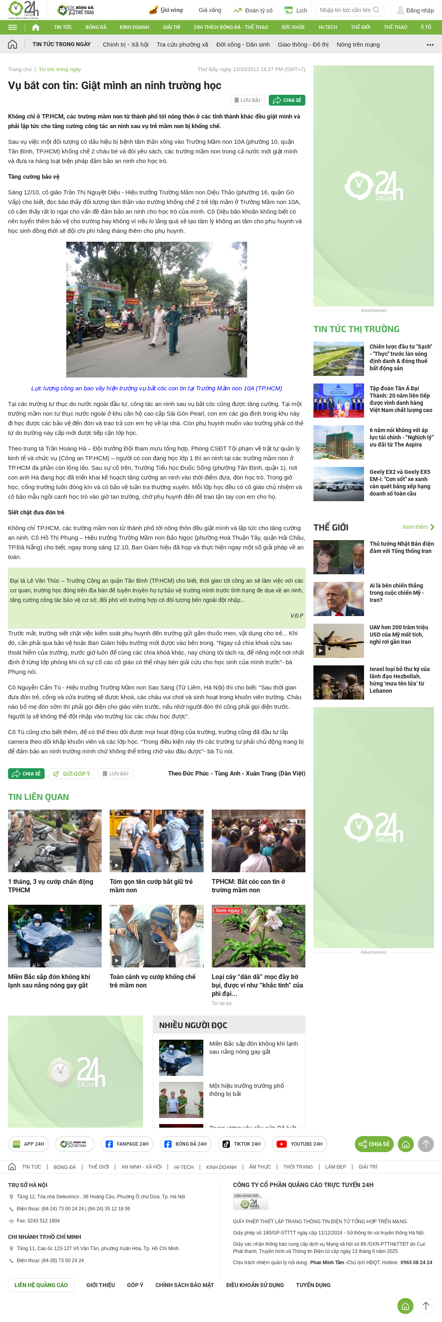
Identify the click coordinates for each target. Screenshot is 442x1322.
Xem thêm (415, 527)
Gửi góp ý (71, 774)
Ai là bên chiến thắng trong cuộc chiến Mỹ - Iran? (397, 592)
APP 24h (28, 1144)
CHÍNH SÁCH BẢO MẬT (185, 1285)
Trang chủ (20, 69)
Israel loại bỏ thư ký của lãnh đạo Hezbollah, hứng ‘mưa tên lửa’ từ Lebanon (400, 680)
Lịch (295, 10)
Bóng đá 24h (185, 1144)
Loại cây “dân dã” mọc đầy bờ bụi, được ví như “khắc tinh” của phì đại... (257, 985)
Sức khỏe (293, 27)
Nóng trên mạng (358, 44)
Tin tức (63, 27)
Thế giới (360, 27)
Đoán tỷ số (252, 10)
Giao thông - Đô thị (303, 44)
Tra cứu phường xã (183, 44)
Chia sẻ (292, 100)
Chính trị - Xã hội (126, 44)
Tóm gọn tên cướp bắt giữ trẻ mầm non (151, 886)
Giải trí (171, 27)
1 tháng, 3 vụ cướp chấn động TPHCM (50, 886)
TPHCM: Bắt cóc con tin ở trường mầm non (248, 886)
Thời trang (298, 1167)
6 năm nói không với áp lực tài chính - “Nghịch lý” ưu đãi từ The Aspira (402, 437)
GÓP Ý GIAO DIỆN (23, 1311)
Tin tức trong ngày (62, 44)
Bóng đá (96, 27)
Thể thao (395, 27)
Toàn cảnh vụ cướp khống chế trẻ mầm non (153, 981)
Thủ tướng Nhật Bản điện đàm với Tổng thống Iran (402, 547)
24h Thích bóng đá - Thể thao (231, 27)
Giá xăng (210, 10)
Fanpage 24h (127, 1144)
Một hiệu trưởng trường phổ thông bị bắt (246, 1089)
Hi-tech (328, 27)
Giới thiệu (100, 1285)
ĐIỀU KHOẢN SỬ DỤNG (255, 1285)
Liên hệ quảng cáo (41, 1285)
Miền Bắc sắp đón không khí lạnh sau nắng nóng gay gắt (49, 981)
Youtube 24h (299, 1144)
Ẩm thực (260, 1167)
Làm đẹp (335, 1167)
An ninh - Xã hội (141, 1167)
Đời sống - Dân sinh (243, 44)
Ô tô (426, 27)
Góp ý (135, 1285)
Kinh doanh (134, 27)
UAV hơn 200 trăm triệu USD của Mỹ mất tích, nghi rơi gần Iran (399, 634)
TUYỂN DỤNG (313, 1285)
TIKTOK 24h (242, 1144)
